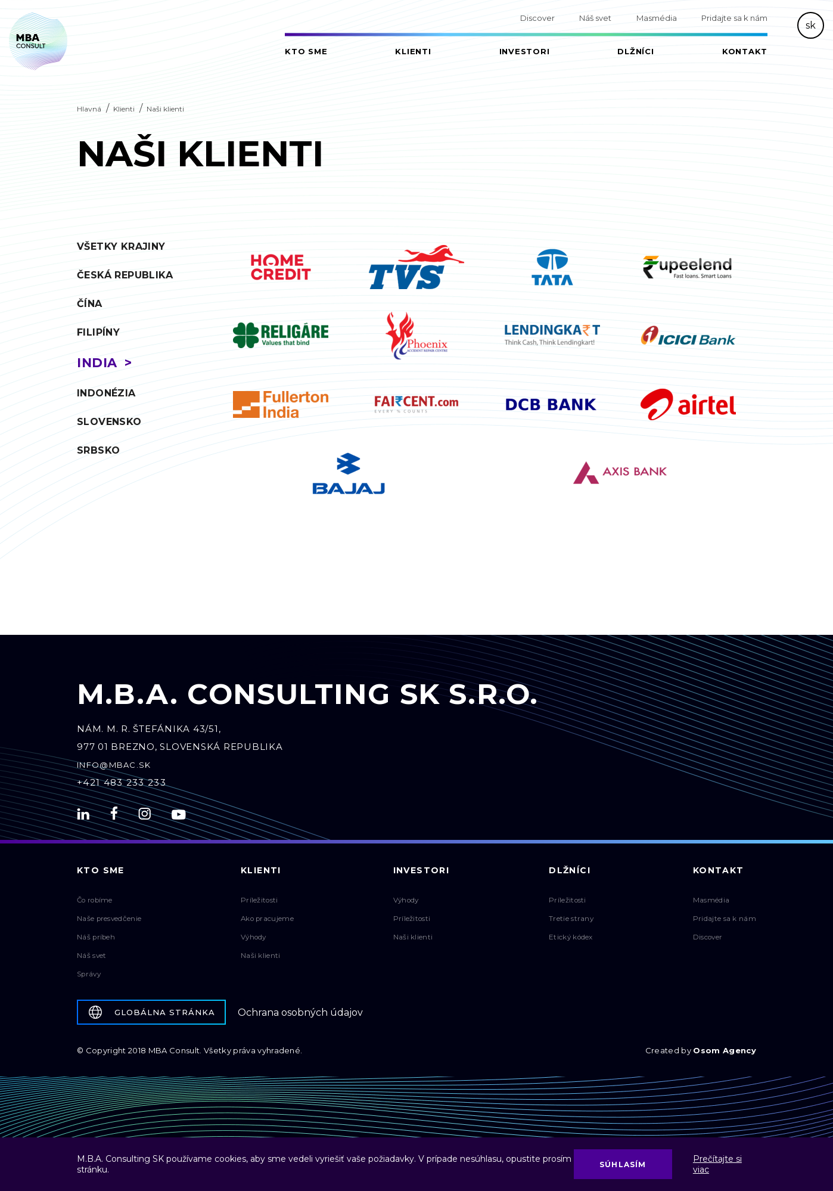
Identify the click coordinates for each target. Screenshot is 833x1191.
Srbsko (98, 450)
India (97, 362)
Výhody (254, 940)
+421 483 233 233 (121, 786)
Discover (537, 18)
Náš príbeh (96, 940)
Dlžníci (635, 51)
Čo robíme (96, 904)
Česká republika (125, 275)
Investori (524, 51)
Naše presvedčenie (109, 922)
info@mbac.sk (114, 769)
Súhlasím (622, 1164)
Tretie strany (572, 922)
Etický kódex (572, 940)
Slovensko (109, 421)
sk (811, 25)
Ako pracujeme (268, 922)
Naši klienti (261, 959)
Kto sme (306, 51)
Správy (89, 977)
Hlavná (89, 108)
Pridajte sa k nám (734, 18)
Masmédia (656, 18)
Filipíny (98, 332)
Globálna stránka (152, 1016)
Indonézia (106, 393)
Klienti (413, 51)
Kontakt (744, 51)
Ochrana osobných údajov (300, 1016)
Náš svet (595, 18)
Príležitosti (260, 904)
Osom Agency (724, 1054)
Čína (89, 303)
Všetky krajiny (121, 246)
